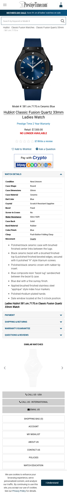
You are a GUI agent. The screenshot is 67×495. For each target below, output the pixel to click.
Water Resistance (13, 217)
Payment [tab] (33, 315)
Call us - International (33, 402)
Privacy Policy (19, 491)
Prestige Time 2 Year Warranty (33, 123)
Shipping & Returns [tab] (33, 322)
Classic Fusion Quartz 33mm (50, 27)
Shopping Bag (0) (33, 418)
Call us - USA (33, 394)
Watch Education (33, 465)
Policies (33, 457)
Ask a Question (45, 149)
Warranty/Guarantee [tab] (33, 328)
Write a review (44, 141)
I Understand (52, 483)
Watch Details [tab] (33, 174)
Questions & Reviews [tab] (33, 335)
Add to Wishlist (21, 149)
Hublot (6, 27)
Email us (33, 409)
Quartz (33, 239)
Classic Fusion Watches (22, 27)
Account (34, 426)
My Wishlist (33, 434)
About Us (33, 442)
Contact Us (33, 450)
